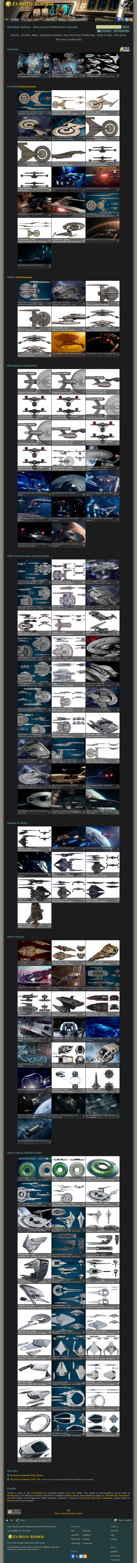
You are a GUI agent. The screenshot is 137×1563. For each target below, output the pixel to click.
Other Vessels (120, 35)
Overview (15, 35)
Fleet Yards (27, 19)
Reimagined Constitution (51, 35)
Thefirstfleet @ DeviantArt (116, 1495)
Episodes (50, 19)
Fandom (71, 19)
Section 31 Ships (104, 35)
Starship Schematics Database (97, 1498)
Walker (35, 35)
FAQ (112, 1535)
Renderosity (12, 1495)
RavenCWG (36, 1493)
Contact (114, 1539)
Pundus (10, 1501)
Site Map (114, 1531)
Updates (114, 1551)
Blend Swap (72, 1495)
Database (61, 19)
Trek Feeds (115, 1560)
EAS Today (115, 1556)
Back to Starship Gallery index (68, 1513)
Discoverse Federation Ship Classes (26, 1475)
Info (6, 19)
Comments (104, 31)
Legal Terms (39, 1543)
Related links (121, 31)
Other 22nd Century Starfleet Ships (79, 35)
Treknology (39, 19)
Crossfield (25, 35)
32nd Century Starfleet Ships (69, 39)
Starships (15, 19)
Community (82, 19)
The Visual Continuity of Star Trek (25, 1479)
